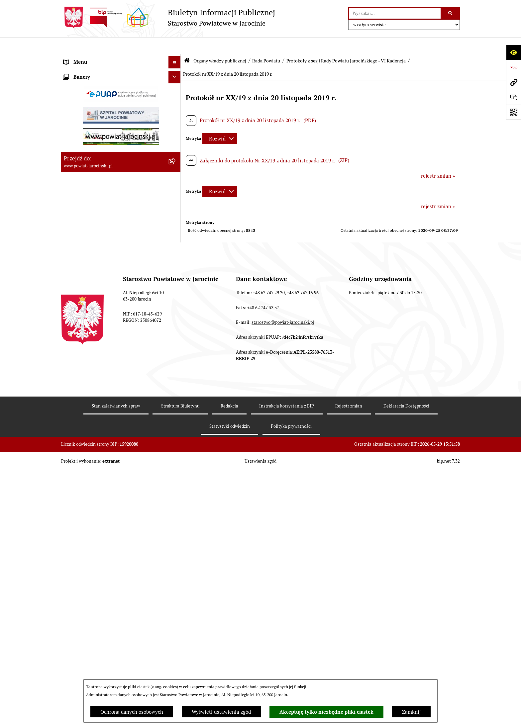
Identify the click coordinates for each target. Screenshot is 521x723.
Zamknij (411, 712)
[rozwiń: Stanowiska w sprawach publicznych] (176, 363)
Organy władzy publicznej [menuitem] (93, 58)
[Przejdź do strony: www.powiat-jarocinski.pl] (513, 82)
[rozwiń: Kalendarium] (176, 242)
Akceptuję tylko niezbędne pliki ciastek (326, 712)
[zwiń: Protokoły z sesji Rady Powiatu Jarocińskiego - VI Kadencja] (176, 447)
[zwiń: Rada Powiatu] (176, 74)
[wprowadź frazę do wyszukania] (395, 13)
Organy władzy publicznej (219, 44)
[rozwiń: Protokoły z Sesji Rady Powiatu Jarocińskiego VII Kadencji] (176, 259)
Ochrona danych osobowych (131, 712)
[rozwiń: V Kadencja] (176, 414)
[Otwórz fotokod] (513, 112)
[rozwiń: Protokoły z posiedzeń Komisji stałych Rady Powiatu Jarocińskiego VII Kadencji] (176, 283)
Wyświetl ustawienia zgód (221, 712)
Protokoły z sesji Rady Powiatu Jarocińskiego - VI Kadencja (346, 44)
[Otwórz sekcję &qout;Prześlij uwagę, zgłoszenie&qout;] (513, 97)
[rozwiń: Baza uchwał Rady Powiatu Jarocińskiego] (176, 339)
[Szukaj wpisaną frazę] (451, 13)
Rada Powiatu (266, 44)
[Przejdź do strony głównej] (168, 17)
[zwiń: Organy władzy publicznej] (176, 58)
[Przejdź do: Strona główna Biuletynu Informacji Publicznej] (187, 44)
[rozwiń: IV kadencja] (176, 430)
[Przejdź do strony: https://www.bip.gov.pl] (513, 67)
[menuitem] (121, 74)
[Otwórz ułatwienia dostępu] (513, 52)
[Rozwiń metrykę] (219, 122)
